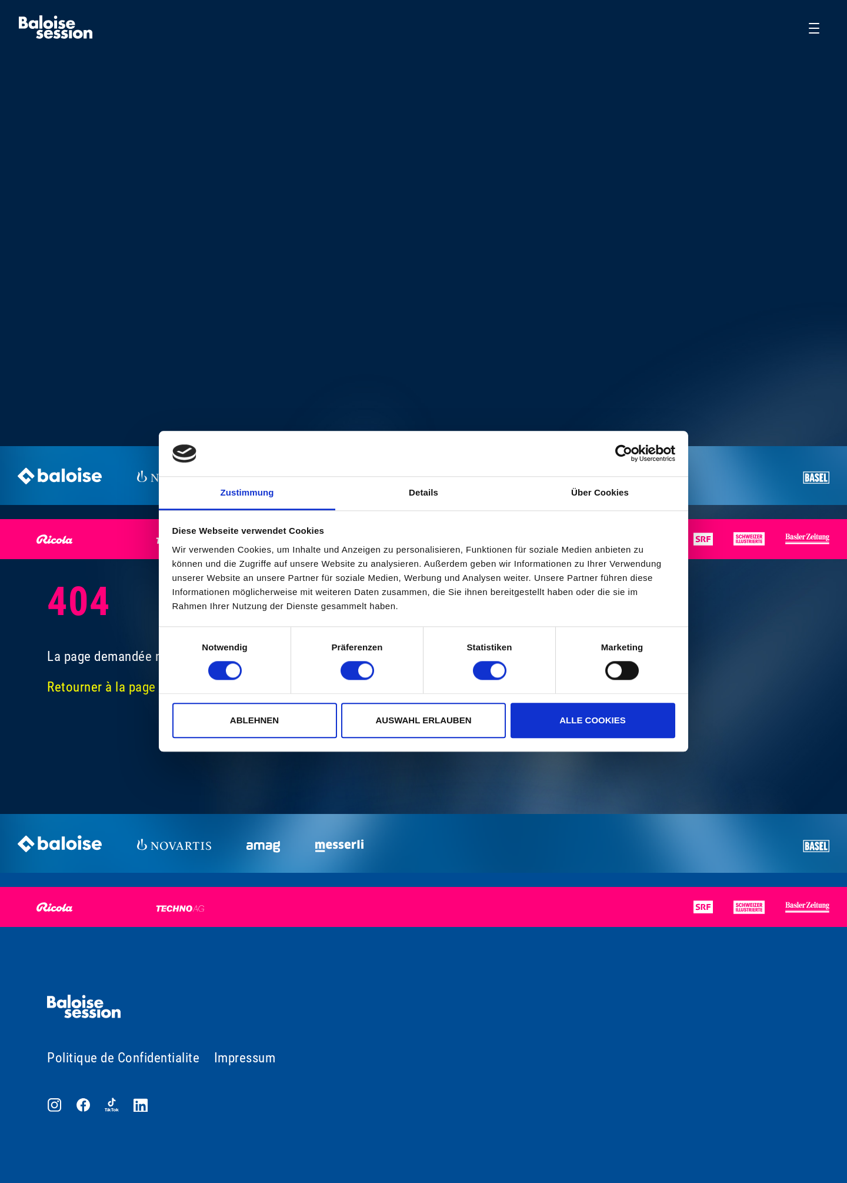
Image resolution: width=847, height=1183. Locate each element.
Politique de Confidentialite (123, 1058)
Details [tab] (423, 492)
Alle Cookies (592, 720)
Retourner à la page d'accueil (127, 687)
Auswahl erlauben (423, 720)
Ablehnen (254, 720)
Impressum (245, 1058)
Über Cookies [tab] (600, 492)
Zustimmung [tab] (247, 492)
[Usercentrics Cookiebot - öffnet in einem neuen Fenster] (623, 454)
